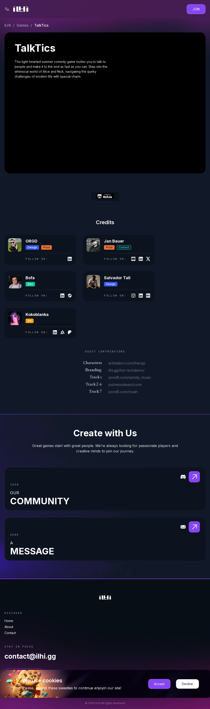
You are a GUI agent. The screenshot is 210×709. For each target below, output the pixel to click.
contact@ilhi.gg (30, 656)
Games (22, 25)
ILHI (7, 25)
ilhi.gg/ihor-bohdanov (126, 370)
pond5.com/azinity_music (129, 377)
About (8, 627)
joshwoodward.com (125, 384)
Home (8, 621)
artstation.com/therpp (126, 363)
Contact (10, 633)
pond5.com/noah (123, 392)
